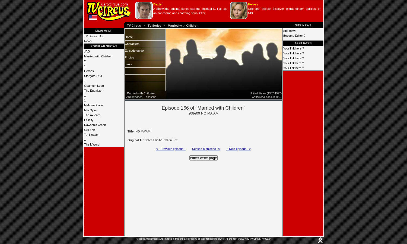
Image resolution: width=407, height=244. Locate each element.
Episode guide (134, 50)
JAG (87, 51)
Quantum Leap (94, 85)
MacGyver (91, 110)
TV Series (154, 25)
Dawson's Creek (95, 124)
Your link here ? (293, 48)
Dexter (158, 4)
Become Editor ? (294, 35)
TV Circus (134, 25)
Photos (129, 57)
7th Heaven (91, 134)
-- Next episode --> (238, 148)
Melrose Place (93, 105)
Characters (132, 43)
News (88, 41)
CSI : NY (90, 129)
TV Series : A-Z (94, 36)
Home (129, 37)
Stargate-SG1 (93, 76)
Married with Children (183, 25)
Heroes (253, 4)
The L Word (92, 144)
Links (128, 64)
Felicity (88, 120)
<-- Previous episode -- (171, 148)
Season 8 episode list (206, 148)
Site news (289, 30)
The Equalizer (93, 90)
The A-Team (92, 115)
